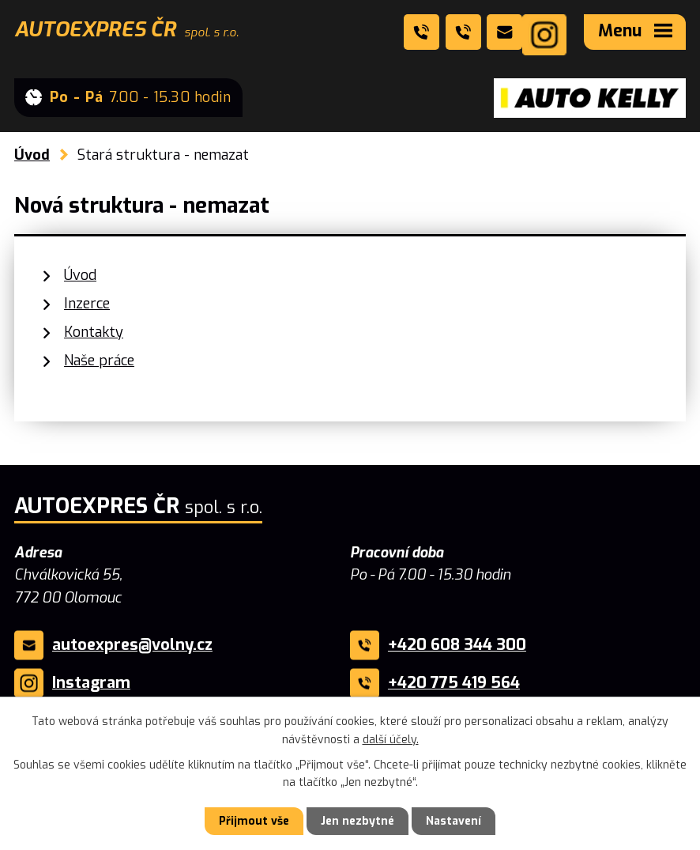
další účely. (391, 738)
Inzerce (87, 303)
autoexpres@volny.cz (132, 644)
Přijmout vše (254, 821)
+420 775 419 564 (454, 682)
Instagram (91, 682)
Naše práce (99, 360)
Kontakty (93, 332)
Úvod (32, 154)
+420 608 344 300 (457, 644)
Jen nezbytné (357, 821)
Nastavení (453, 821)
